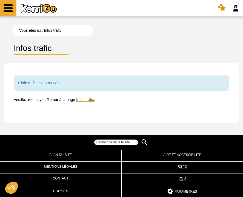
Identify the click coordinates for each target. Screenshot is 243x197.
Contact (60, 178)
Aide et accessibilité (182, 155)
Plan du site (60, 155)
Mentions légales (60, 167)
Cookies (60, 191)
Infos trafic (85, 99)
